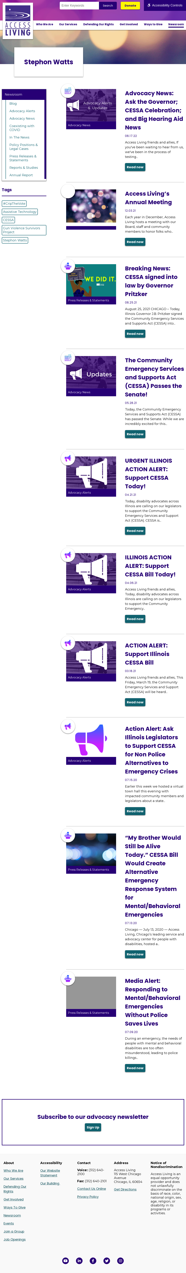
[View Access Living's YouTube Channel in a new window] (65, 1261)
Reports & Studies (23, 168)
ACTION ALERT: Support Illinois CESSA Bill (147, 653)
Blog (13, 104)
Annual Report (21, 175)
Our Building (50, 1183)
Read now (135, 167)
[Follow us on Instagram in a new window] (120, 1261)
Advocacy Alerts (22, 111)
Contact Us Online (91, 1188)
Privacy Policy (88, 1196)
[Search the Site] (79, 5)
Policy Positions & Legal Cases (23, 147)
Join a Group (14, 1231)
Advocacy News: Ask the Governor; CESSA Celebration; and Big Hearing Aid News (154, 110)
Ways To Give (15, 1207)
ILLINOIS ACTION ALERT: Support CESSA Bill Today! (150, 565)
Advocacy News (22, 119)
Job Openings (15, 1239)
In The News (19, 137)
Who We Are (44, 24)
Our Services (68, 24)
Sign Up (93, 1127)
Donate (130, 6)
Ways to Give (153, 24)
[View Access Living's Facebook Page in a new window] (93, 1261)
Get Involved (129, 24)
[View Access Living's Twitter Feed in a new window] (106, 1261)
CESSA (8, 220)
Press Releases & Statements (23, 158)
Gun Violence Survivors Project (21, 230)
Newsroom (176, 24)
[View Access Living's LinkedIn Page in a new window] (79, 1261)
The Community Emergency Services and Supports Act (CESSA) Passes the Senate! (154, 377)
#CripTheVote (14, 204)
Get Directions (125, 1189)
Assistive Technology (20, 212)
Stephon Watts (15, 240)
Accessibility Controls (164, 5)
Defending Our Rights (98, 24)
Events (9, 1223)
